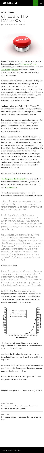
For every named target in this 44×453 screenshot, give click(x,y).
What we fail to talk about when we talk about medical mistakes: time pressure (22, 406)
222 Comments (19, 25)
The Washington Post (9, 69)
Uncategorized (7, 12)
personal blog (11, 187)
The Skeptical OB (9, 3)
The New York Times (27, 64)
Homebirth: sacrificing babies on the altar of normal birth (22, 417)
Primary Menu (41, 3)
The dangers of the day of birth (13, 179)
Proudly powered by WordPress (11, 450)
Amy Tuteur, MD (7, 25)
